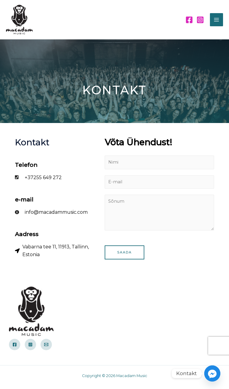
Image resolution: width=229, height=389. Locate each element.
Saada (124, 252)
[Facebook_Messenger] (212, 373)
